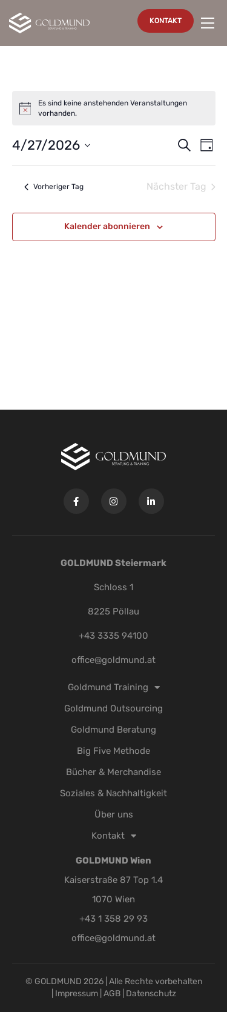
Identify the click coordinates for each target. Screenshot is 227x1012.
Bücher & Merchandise (113, 772)
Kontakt (113, 836)
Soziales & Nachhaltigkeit (113, 793)
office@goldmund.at (113, 659)
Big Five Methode (113, 750)
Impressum (77, 993)
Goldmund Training (114, 687)
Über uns (113, 814)
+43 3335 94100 (113, 635)
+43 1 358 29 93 (113, 918)
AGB (112, 993)
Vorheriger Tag (54, 186)
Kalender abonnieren (107, 226)
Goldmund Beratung (113, 729)
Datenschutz (151, 993)
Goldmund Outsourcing (113, 708)
